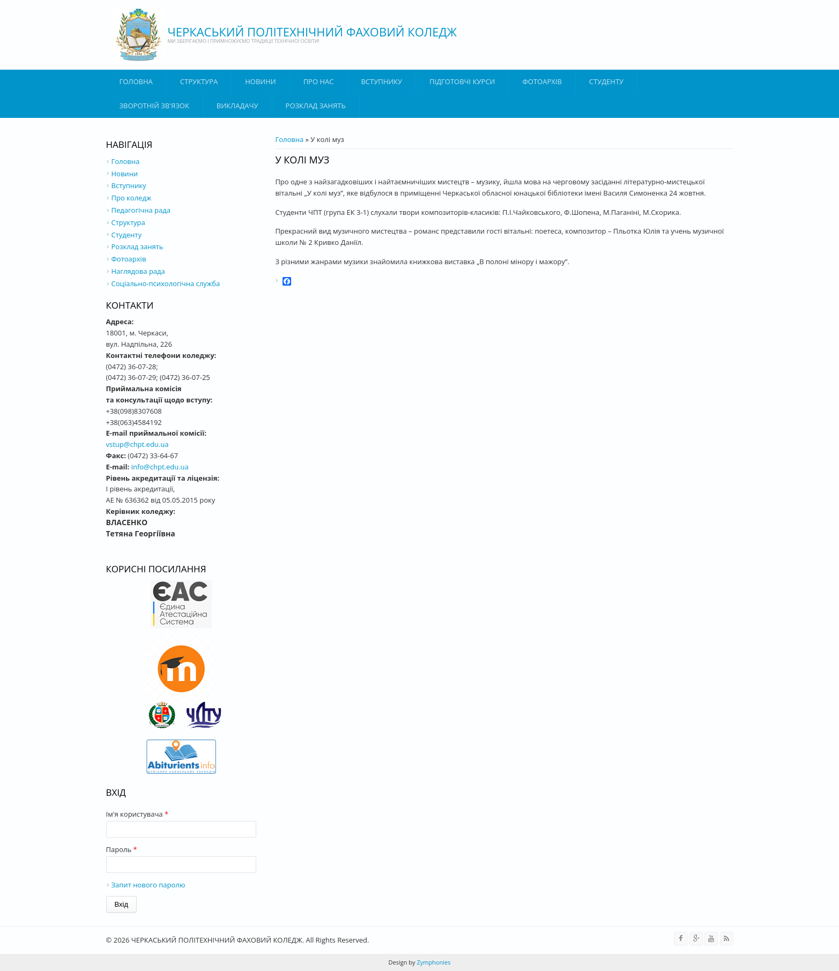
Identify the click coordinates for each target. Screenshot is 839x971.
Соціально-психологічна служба (166, 283)
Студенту (606, 81)
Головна (136, 81)
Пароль (121, 849)
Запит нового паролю (148, 885)
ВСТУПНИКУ (381, 81)
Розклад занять (316, 105)
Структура (199, 81)
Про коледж (132, 198)
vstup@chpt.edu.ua (137, 444)
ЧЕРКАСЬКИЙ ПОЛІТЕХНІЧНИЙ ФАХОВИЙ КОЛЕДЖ (312, 32)
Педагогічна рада (141, 210)
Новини (260, 81)
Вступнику (129, 185)
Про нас (318, 81)
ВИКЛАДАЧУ (237, 105)
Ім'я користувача (137, 814)
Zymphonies (433, 962)
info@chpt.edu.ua (160, 467)
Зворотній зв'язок (154, 105)
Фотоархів (541, 81)
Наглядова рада (138, 271)
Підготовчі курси (462, 81)
